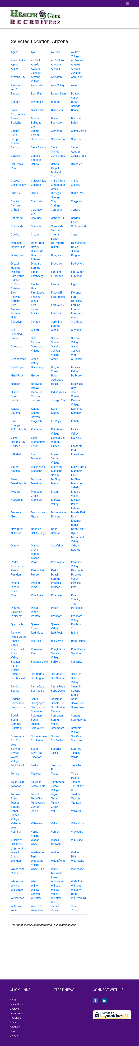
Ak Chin (55, 52)
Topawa (15, 794)
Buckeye (76, 118)
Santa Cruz (37, 686)
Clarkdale (36, 201)
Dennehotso (78, 242)
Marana (15, 471)
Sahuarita (76, 661)
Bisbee (55, 101)
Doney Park (18, 255)
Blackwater (37, 110)
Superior (56, 748)
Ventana (16, 831)
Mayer (14, 479)
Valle (54, 823)
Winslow (36, 898)
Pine (13, 595)
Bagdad (15, 93)
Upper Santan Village (15, 815)
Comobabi (57, 209)
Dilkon (55, 247)
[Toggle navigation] (128, 3)
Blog (12, 1031)
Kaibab (15, 408)
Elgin (74, 284)
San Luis (76, 674)
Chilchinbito (58, 180)
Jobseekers (16, 1013)
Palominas (57, 562)
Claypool (76, 201)
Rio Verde (57, 641)
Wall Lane (77, 840)
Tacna (54, 753)
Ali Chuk (36, 60)
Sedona (15, 699)
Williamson (17, 889)
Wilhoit (35, 885)
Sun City (76, 736)
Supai (34, 748)
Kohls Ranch (18, 429)
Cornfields (17, 226)
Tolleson (36, 782)
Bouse (75, 110)
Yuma (74, 910)
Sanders (16, 686)
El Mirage (76, 276)
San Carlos (37, 674)
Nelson (55, 516)
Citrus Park (77, 193)
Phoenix (56, 583)
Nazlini (35, 516)
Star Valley (37, 728)
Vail (53, 811)
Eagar (34, 272)
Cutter (74, 234)
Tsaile (14, 798)
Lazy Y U (76, 437)
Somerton (57, 715)
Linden (55, 446)
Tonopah (16, 786)
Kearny (55, 412)
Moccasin (17, 500)
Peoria (15, 583)
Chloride (36, 184)
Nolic (54, 529)
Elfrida (55, 284)
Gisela (55, 330)
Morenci (16, 512)
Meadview (37, 483)
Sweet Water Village (15, 757)
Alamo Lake (18, 60)
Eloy (13, 292)
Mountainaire (59, 512)
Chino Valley (18, 184)
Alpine (14, 64)
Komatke (36, 429)
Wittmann (16, 906)
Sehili (34, 699)
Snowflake (77, 707)
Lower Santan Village (55, 458)
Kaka (54, 408)
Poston (35, 616)
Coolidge (36, 218)
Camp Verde (78, 131)
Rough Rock (58, 649)
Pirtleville (77, 607)
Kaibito (35, 408)
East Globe (77, 272)
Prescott (56, 616)
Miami (54, 491)
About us (15, 1026)
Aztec (74, 85)
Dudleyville (78, 263)
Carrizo (15, 147)
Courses (14, 1008)
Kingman (76, 412)
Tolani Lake (18, 782)
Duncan (15, 272)
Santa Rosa (58, 686)
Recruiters (15, 1017)
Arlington (56, 77)
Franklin (35, 313)
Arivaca (55, 68)
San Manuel (18, 678)
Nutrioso (16, 533)
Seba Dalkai (58, 690)
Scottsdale (37, 690)
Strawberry (17, 736)
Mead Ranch (18, 483)
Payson (35, 574)
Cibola (35, 193)
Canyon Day (58, 139)
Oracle (15, 545)
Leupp (35, 446)
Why (33, 881)
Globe (14, 338)
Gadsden (16, 321)
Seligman (56, 699)
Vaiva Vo (76, 811)
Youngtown (37, 910)
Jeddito (15, 400)
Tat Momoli (17, 765)
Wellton (55, 852)
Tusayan (76, 802)
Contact (14, 1035)
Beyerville (37, 101)
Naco (14, 516)
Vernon (55, 831)
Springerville (78, 719)
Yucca (54, 910)
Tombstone (58, 782)
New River (17, 529)
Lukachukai (77, 454)
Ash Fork (76, 77)
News (13, 1022)
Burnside (56, 122)
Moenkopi (37, 500)
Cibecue (16, 193)
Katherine (76, 408)
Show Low (77, 703)
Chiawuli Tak (38, 180)
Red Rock (57, 632)
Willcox (55, 885)
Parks (54, 570)
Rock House (78, 641)
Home (13, 999)
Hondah (15, 383)
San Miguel (37, 678)
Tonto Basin (38, 786)
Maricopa (36, 471)
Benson (15, 101)
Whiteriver (17, 881)
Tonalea (75, 782)
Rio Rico (36, 641)
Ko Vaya (56, 421)
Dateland (16, 242)
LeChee (15, 446)
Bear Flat (36, 93)
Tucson (75, 798)
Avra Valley (57, 85)
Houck (55, 383)
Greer (54, 359)
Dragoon (76, 255)
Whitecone (77, 869)
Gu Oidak (76, 359)
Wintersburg (78, 898)
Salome (15, 674)
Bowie (14, 118)
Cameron (56, 131)
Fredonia (56, 313)
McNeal (75, 479)
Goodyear (16, 346)
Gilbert (35, 330)
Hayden (35, 375)
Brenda (35, 118)
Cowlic (15, 234)
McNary (55, 479)
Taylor (34, 765)
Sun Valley (57, 740)
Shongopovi (38, 703)
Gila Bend (76, 321)
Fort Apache (58, 296)
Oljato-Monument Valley (77, 537)
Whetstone (77, 860)
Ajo (33, 52)
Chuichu (75, 184)
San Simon (57, 678)
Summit (55, 736)
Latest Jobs (16, 1004)
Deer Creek (38, 242)
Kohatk (75, 421)
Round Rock (78, 649)
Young (14, 910)
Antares (75, 64)
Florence (76, 292)
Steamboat (57, 728)
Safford (55, 661)
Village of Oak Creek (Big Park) (17, 844)
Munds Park (78, 512)
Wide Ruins (78, 881)
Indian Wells (58, 392)
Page (34, 562)
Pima (34, 587)
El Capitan (57, 276)
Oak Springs (38, 533)
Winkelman (17, 898)
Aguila (14, 52)
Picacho (76, 583)
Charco (15, 180)
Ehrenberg (37, 276)
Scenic (15, 690)
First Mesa (37, 292)
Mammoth (57, 466)
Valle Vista (77, 823)
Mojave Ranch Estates (75, 504)
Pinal (74, 587)
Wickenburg (58, 881)
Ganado (35, 321)
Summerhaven (39, 736)
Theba (54, 773)
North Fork (77, 529)
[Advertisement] (111, 54)
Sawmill (76, 686)
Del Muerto (57, 242)
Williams (76, 885)
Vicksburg (77, 831)
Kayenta (16, 412)
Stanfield (16, 728)
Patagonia (77, 570)
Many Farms (78, 466)
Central (35, 164)
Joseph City (58, 400)
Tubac (54, 798)
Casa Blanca (38, 147)
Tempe (15, 773)
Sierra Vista (18, 707)
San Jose (56, 674)
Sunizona (76, 740)
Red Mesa (37, 632)
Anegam (56, 64)
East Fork (56, 272)
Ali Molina (77, 60)
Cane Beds (37, 139)
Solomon (36, 715)
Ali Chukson (58, 60)
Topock (35, 794)
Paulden (16, 574)
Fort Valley (57, 305)
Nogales (36, 529)
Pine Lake (37, 595)
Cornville (36, 226)
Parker (15, 570)
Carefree (76, 139)
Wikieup (16, 885)
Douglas (56, 255)
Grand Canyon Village (55, 350)
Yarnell (55, 906)
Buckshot (16, 122)
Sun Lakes (37, 740)
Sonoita (75, 715)
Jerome (35, 400)
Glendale (76, 330)
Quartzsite (17, 624)
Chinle (74, 180)
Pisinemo (16, 616)
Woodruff (36, 906)
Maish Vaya (38, 466)
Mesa (54, 483)
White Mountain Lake (56, 873)
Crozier (35, 234)
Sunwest (16, 748)
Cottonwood (78, 226)
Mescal (15, 491)
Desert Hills (18, 247)
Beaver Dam (58, 93)
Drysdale (56, 263)
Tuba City (36, 798)
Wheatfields (58, 860)
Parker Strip (38, 570)
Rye (33, 653)
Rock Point (17, 649)
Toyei (54, 794)
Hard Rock (17, 375)
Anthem (15, 68)
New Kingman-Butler (76, 520)
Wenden (16, 860)
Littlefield (16, 454)
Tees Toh (76, 765)
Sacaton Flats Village (16, 666)
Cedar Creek (78, 155)
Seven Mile (18, 703)
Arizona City (18, 77)
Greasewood (18, 359)
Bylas (74, 122)
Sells (74, 699)
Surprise (76, 748)
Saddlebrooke (39, 661)
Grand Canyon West (75, 350)
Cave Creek (58, 155)
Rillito (74, 632)
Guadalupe (17, 367)
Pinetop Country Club (76, 599)
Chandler (76, 164)
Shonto (55, 703)
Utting (34, 811)
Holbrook (76, 375)
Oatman (55, 533)
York (73, 906)
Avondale (36, 85)
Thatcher (36, 773)
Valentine (36, 823)
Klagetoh (36, 421)
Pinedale (56, 595)
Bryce (54, 118)
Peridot (35, 583)
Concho (75, 209)
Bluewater (57, 110)
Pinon (54, 607)
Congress (17, 218)
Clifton (15, 209)
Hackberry (37, 367)
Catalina (15, 155)
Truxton (75, 794)
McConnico (37, 479)
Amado (35, 64)
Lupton (15, 466)
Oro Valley (57, 545)
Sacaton (76, 653)
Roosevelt (37, 649)
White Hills (37, 869)
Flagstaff (56, 292)
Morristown (38, 512)
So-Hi (14, 715)
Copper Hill (57, 218)
